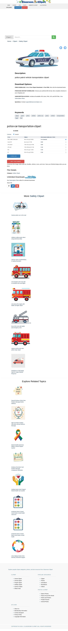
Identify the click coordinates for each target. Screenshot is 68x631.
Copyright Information (20, 616)
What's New (17, 588)
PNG (20, 5)
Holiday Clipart (18, 584)
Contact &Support (19, 612)
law (21, 118)
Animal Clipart (18, 580)
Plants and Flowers (46, 597)
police (27, 115)
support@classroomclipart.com (34, 102)
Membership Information (20, 610)
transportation (60, 115)
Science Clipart (18, 586)
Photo (24, 5)
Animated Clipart (33, 5)
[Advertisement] (34, 21)
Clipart (14, 5)
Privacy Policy (18, 614)
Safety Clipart (23, 41)
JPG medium (10, 144)
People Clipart (18, 582)
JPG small (9, 147)
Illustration (43, 5)
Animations (44, 582)
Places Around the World (47, 595)
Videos (43, 586)
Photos (43, 580)
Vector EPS (10, 142)
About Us (16, 608)
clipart (17, 115)
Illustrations (44, 584)
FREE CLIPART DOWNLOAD (13, 139)
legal (17, 118)
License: (9, 134)
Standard (17, 134)
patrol (22, 115)
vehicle (33, 115)
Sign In (25, 7)
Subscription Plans (14, 180)
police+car (40, 115)
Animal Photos (45, 601)
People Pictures (45, 599)
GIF (8, 152)
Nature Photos (45, 593)
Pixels (25, 137)
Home (8, 5)
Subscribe (18, 7)
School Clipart (18, 578)
